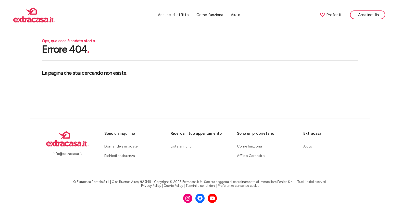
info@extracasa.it (67, 154)
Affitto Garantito (251, 156)
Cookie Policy (173, 186)
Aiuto (236, 15)
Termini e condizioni (200, 186)
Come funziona (210, 15)
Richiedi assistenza (119, 156)
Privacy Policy (151, 186)
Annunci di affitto (174, 15)
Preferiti (331, 15)
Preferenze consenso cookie (238, 186)
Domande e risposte (121, 146)
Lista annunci (181, 146)
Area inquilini (369, 15)
